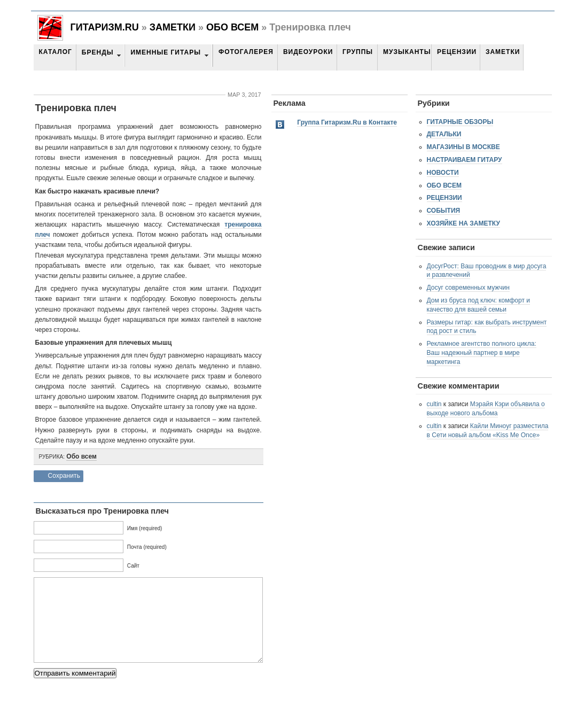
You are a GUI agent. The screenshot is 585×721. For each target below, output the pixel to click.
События (444, 210)
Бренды (98, 52)
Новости (443, 172)
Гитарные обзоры (460, 122)
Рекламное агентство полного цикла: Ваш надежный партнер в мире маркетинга (481, 353)
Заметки (173, 27)
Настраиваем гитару (464, 160)
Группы (357, 52)
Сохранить (64, 475)
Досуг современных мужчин (468, 287)
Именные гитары (165, 52)
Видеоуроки (308, 52)
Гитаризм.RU (105, 27)
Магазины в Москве (463, 147)
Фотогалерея (246, 52)
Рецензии (457, 52)
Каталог (55, 52)
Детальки (444, 134)
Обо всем (232, 27)
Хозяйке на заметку (463, 223)
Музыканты (407, 52)
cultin (434, 404)
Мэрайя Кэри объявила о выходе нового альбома (486, 408)
